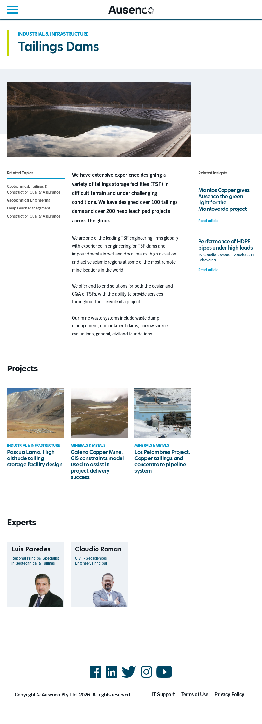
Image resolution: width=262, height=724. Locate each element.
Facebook (95, 677)
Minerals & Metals (88, 445)
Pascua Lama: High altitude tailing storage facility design (35, 458)
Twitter (129, 677)
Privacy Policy (229, 694)
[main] (131, 325)
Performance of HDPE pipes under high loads (225, 244)
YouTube (164, 677)
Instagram (146, 677)
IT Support (163, 694)
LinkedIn (111, 677)
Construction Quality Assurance (33, 215)
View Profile (52, 599)
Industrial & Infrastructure (53, 34)
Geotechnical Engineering (28, 200)
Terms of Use (194, 694)
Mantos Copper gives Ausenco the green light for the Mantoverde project (223, 200)
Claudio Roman (216, 255)
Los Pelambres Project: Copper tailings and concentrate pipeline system (162, 461)
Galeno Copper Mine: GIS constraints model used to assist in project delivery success (97, 464)
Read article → (210, 220)
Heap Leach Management (28, 207)
